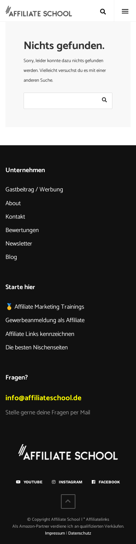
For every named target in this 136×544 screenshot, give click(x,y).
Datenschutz (79, 533)
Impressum (55, 533)
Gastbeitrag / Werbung (34, 189)
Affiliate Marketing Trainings (49, 307)
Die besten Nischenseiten (36, 347)
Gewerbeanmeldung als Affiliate (45, 320)
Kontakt (15, 217)
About (13, 203)
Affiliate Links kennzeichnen (39, 334)
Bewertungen (22, 230)
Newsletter (18, 244)
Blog (11, 257)
